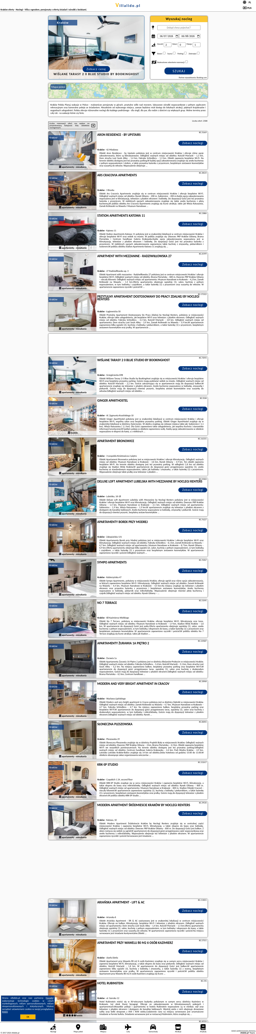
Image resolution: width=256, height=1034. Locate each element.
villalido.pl (128, 5)
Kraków (53, 137)
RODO (5, 1011)
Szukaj (179, 71)
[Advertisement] (128, 870)
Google (49, 998)
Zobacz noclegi (192, 143)
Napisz (252, 1032)
